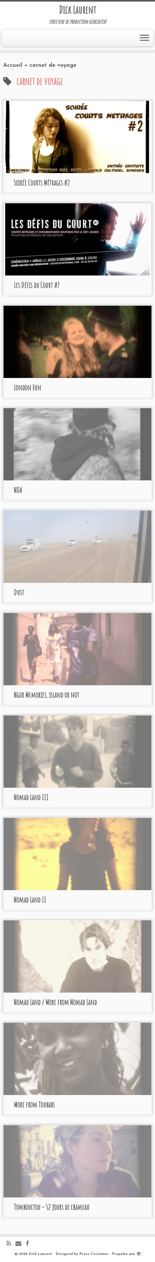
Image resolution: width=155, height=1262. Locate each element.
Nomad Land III (31, 797)
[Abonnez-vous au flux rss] (10, 1244)
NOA (18, 490)
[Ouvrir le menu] (144, 38)
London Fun (27, 387)
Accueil (12, 65)
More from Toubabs (34, 1104)
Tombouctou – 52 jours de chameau (51, 1207)
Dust (19, 592)
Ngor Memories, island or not (46, 695)
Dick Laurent (77, 10)
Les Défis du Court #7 (37, 285)
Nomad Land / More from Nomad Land (55, 1002)
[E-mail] (20, 1244)
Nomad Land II (30, 900)
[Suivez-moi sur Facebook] (29, 1244)
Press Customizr (94, 1254)
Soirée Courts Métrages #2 (42, 183)
